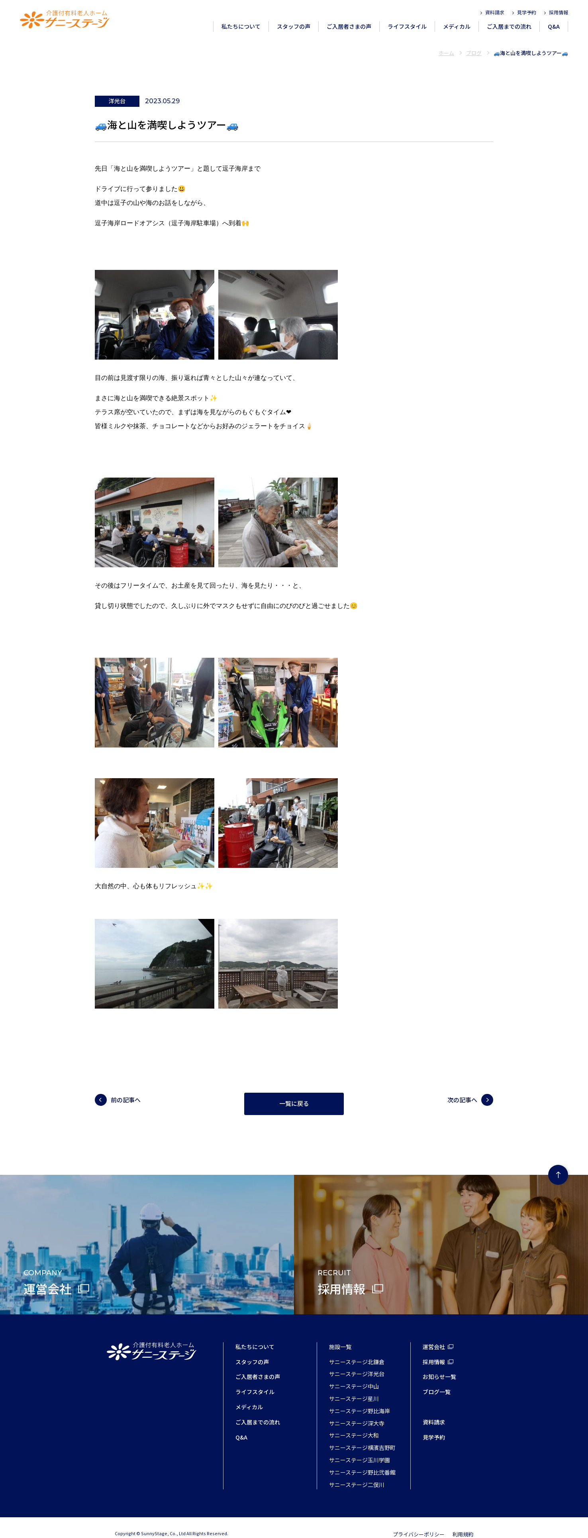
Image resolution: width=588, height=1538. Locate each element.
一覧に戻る (294, 1090)
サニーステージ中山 (354, 1373)
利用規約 (463, 1520)
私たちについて (241, 26)
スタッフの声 (293, 26)
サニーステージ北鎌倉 (356, 1348)
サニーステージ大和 (354, 1422)
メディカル (456, 26)
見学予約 (526, 12)
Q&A (554, 26)
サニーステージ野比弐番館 (362, 1459)
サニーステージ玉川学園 (359, 1446)
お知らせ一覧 (439, 1363)
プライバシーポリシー (419, 1520)
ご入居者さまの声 (349, 26)
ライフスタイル (407, 26)
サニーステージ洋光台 (356, 1360)
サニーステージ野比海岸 (359, 1397)
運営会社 (434, 1333)
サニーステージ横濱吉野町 (362, 1434)
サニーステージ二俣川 (356, 1471)
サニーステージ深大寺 (356, 1410)
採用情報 (558, 12)
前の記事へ (126, 1086)
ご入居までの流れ (509, 26)
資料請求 (494, 12)
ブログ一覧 (437, 1378)
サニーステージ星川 (354, 1385)
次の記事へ (462, 1086)
